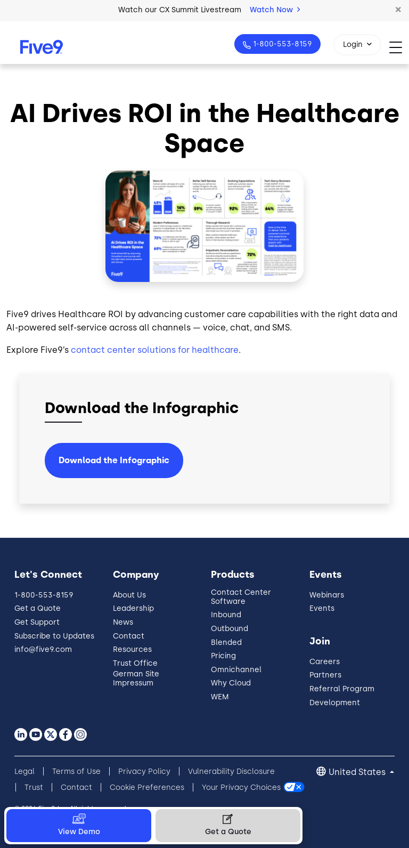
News (123, 622)
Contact (128, 636)
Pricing (223, 655)
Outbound (229, 628)
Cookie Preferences (147, 787)
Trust (33, 787)
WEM (220, 696)
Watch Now (275, 9)
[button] (398, 10)
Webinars (326, 595)
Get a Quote (37, 608)
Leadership (133, 608)
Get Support (37, 622)
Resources (132, 649)
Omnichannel (236, 669)
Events (321, 608)
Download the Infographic (114, 460)
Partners (325, 675)
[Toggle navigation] (399, 47)
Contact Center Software (241, 597)
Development (334, 702)
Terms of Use (76, 771)
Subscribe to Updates (54, 636)
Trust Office (135, 663)
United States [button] (358, 772)
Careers (324, 661)
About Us (129, 595)
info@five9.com (43, 649)
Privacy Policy (144, 771)
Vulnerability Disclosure (231, 771)
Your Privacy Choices (241, 787)
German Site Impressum (136, 678)
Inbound (226, 614)
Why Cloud (231, 683)
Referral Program (341, 688)
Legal (24, 771)
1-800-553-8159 (281, 44)
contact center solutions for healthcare (155, 350)
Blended (226, 642)
